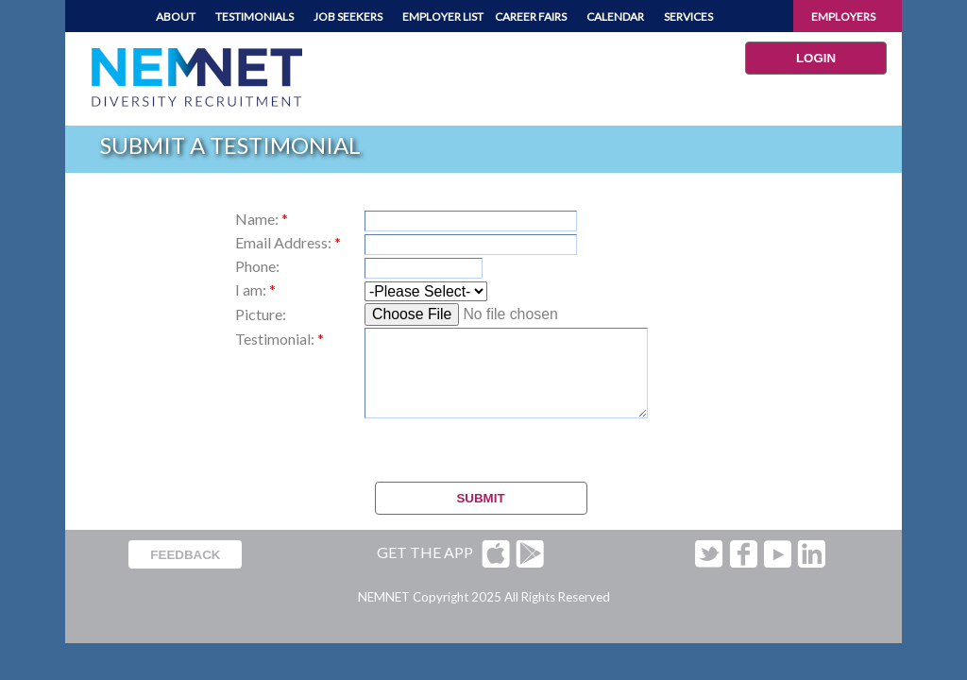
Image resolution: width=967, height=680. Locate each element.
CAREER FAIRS (531, 16)
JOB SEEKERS (348, 16)
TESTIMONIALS (254, 16)
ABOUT (175, 16)
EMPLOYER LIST (443, 16)
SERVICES (688, 16)
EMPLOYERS (843, 16)
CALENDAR (615, 16)
